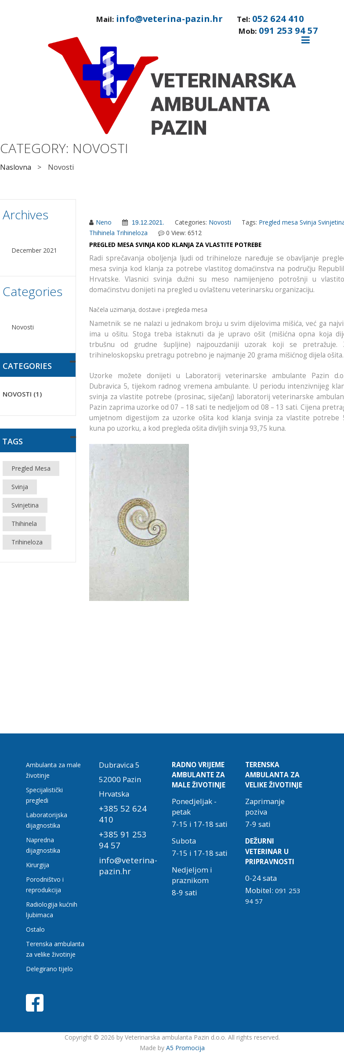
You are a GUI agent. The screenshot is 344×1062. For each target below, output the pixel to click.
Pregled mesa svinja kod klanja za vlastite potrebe (175, 244)
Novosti (22, 327)
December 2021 (34, 250)
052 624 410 (278, 18)
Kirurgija (37, 865)
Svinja (308, 222)
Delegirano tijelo (49, 969)
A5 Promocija (185, 1048)
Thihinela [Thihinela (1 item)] (24, 523)
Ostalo (35, 929)
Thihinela (102, 233)
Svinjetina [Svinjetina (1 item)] (25, 505)
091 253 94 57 (288, 30)
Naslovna (15, 167)
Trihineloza (132, 233)
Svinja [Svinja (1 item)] (19, 487)
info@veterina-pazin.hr (169, 18)
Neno (104, 222)
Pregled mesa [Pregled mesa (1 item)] (31, 468)
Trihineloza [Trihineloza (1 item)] (27, 542)
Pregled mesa (278, 222)
